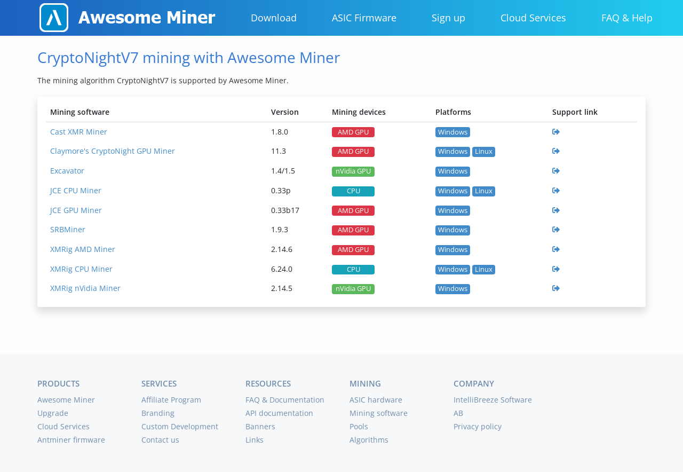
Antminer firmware (71, 440)
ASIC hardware (376, 400)
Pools (359, 426)
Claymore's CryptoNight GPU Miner (112, 151)
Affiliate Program (171, 400)
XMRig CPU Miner (81, 269)
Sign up (448, 17)
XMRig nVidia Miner (85, 288)
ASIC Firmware (364, 17)
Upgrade (52, 413)
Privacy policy (478, 426)
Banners (260, 426)
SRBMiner (67, 229)
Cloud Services (533, 17)
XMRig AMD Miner (82, 249)
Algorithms (369, 440)
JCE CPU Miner (75, 190)
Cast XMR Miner (78, 132)
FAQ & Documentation (284, 400)
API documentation (279, 413)
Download (274, 17)
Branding (157, 413)
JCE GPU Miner (76, 210)
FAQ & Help (627, 17)
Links (254, 440)
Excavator (67, 171)
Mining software (379, 413)
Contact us (160, 440)
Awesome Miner (66, 400)
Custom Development (179, 426)
